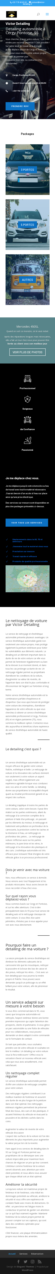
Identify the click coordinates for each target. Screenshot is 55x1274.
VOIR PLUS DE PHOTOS (27, 352)
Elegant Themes (25, 1266)
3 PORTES (27, 169)
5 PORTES (27, 224)
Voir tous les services (26, 522)
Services (23, 1253)
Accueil (12, 1253)
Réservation (37, 1253)
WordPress (27, 1270)
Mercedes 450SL (27, 327)
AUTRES (27, 279)
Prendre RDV (20, 106)
